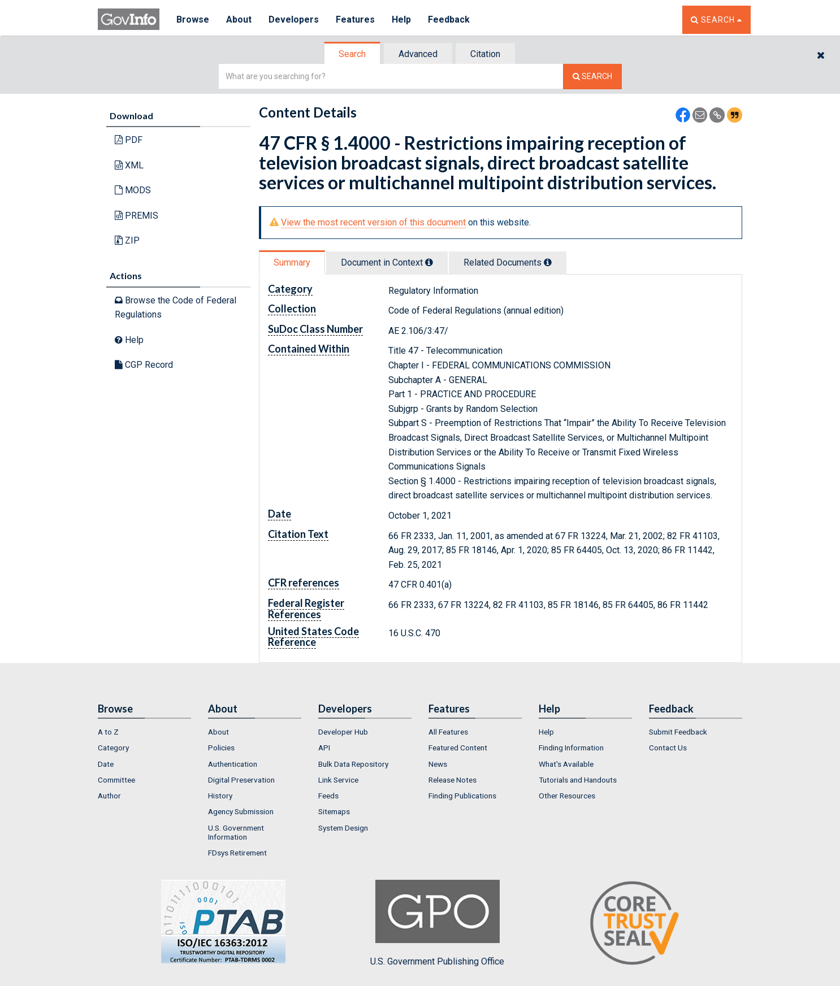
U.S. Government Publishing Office (437, 923)
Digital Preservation (241, 779)
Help (401, 19)
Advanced (418, 54)
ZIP (127, 240)
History (220, 795)
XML (129, 165)
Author (109, 795)
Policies (221, 747)
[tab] (353, 54)
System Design (343, 827)
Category (113, 747)
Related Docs (508, 262)
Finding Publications (462, 795)
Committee (116, 779)
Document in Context (387, 262)
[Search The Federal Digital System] (592, 76)
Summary (292, 262)
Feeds (328, 795)
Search (352, 54)
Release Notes (452, 779)
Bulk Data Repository (353, 763)
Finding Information (571, 747)
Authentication (232, 763)
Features (355, 19)
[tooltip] (429, 262)
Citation (485, 54)
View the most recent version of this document (373, 222)
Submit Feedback (678, 731)
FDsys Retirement (237, 852)
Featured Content (457, 747)
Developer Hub (343, 731)
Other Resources (567, 795)
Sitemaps (334, 811)
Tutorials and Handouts (578, 779)
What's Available (566, 763)
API (324, 747)
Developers (294, 19)
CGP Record (144, 364)
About (239, 19)
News (437, 763)
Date (106, 763)
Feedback (449, 19)
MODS (133, 190)
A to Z (108, 731)
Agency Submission (241, 811)
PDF (128, 139)
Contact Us (668, 747)
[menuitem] (144, 731)
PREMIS (136, 215)
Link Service (338, 779)
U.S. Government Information (236, 832)
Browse (192, 19)
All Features (448, 731)
